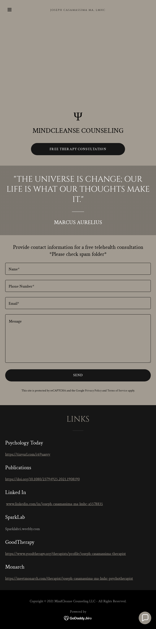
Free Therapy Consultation (78, 149)
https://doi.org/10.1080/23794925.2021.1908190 (42, 479)
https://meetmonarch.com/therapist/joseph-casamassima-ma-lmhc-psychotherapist (69, 578)
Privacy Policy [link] (93, 391)
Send (78, 375)
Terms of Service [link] (117, 391)
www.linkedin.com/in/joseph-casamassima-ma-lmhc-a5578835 (54, 503)
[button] (16, 9)
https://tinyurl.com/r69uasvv (27, 454)
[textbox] (78, 269)
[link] (78, 9)
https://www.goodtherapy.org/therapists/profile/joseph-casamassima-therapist (65, 553)
